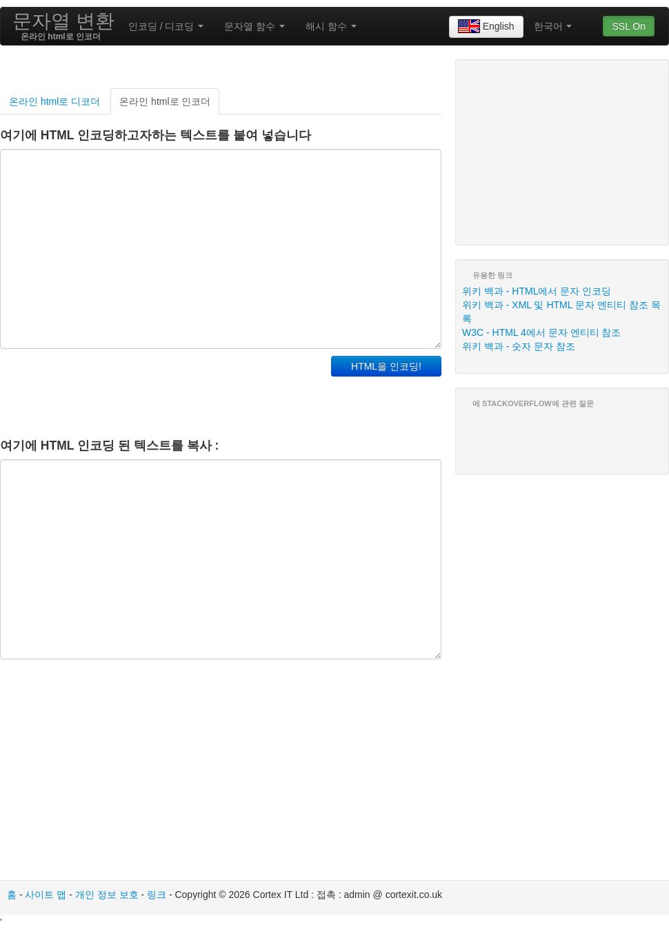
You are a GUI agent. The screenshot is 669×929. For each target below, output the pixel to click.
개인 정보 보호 (107, 894)
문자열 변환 (63, 21)
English (486, 26)
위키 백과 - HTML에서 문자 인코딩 (536, 291)
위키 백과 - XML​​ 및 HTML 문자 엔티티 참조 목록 (561, 311)
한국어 (553, 26)
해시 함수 (331, 26)
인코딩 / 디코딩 (166, 26)
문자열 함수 (254, 26)
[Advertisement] (161, 390)
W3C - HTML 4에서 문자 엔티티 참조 (541, 332)
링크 (156, 894)
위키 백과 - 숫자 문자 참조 (518, 346)
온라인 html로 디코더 (54, 101)
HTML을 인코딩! (386, 366)
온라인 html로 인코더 (164, 101)
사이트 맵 (45, 894)
